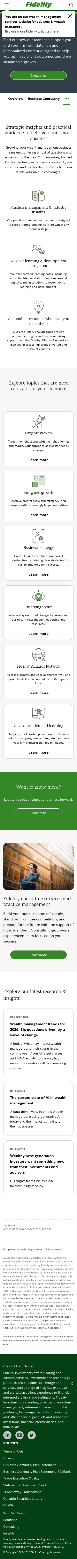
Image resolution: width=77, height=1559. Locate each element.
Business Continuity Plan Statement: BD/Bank (37, 1471)
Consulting (11, 1526)
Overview (15, 98)
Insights (9, 1533)
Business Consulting (44, 98)
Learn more (38, 955)
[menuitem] (6, 5)
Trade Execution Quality (21, 1478)
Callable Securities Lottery (22, 1498)
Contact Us (11, 1366)
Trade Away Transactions (22, 1492)
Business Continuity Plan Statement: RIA (33, 1465)
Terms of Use (13, 1451)
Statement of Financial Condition (27, 1485)
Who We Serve (14, 1513)
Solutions (10, 1520)
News (29, 1366)
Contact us (38, 75)
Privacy (8, 1458)
